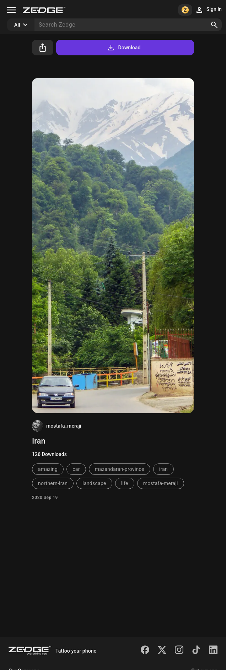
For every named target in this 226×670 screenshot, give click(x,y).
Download (123, 47)
